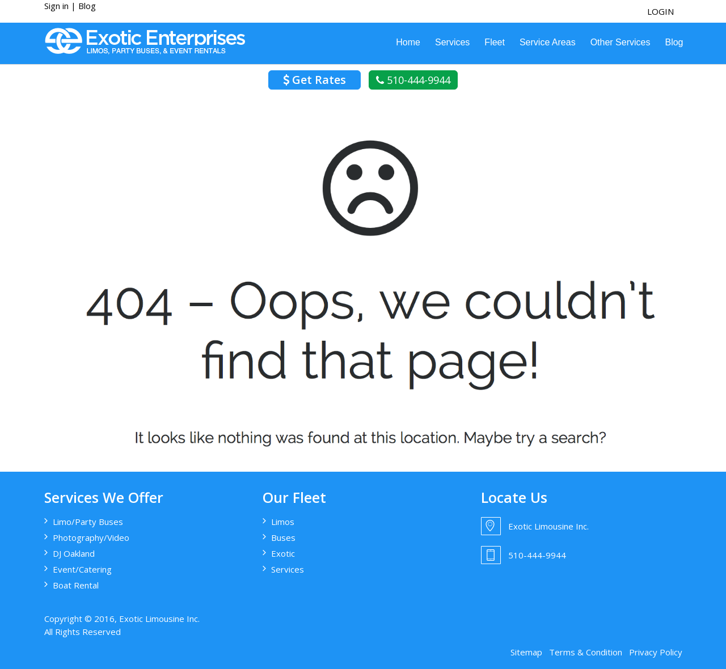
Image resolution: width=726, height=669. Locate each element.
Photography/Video (91, 537)
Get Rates (314, 79)
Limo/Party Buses (88, 521)
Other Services (620, 42)
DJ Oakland (74, 553)
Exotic (283, 553)
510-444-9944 (413, 80)
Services (452, 42)
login (660, 11)
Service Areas (548, 42)
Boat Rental (76, 585)
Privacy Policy (655, 652)
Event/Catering (82, 569)
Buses (283, 537)
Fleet (494, 42)
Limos (282, 521)
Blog (87, 5)
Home (408, 42)
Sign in (56, 5)
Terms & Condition (585, 652)
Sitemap (526, 652)
